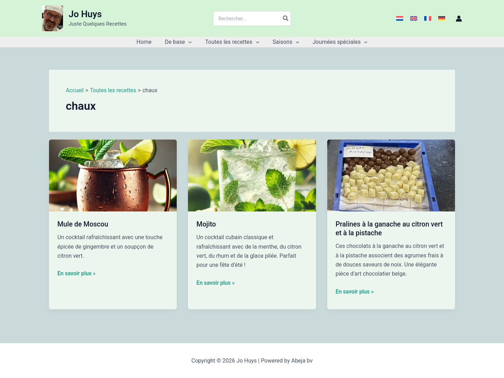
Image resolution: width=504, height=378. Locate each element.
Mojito (206, 224)
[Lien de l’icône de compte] (459, 18)
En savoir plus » (77, 273)
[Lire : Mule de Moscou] (113, 175)
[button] (190, 42)
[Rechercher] (285, 19)
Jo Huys (85, 14)
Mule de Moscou (83, 224)
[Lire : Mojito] (252, 175)
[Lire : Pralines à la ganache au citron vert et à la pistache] (391, 175)
